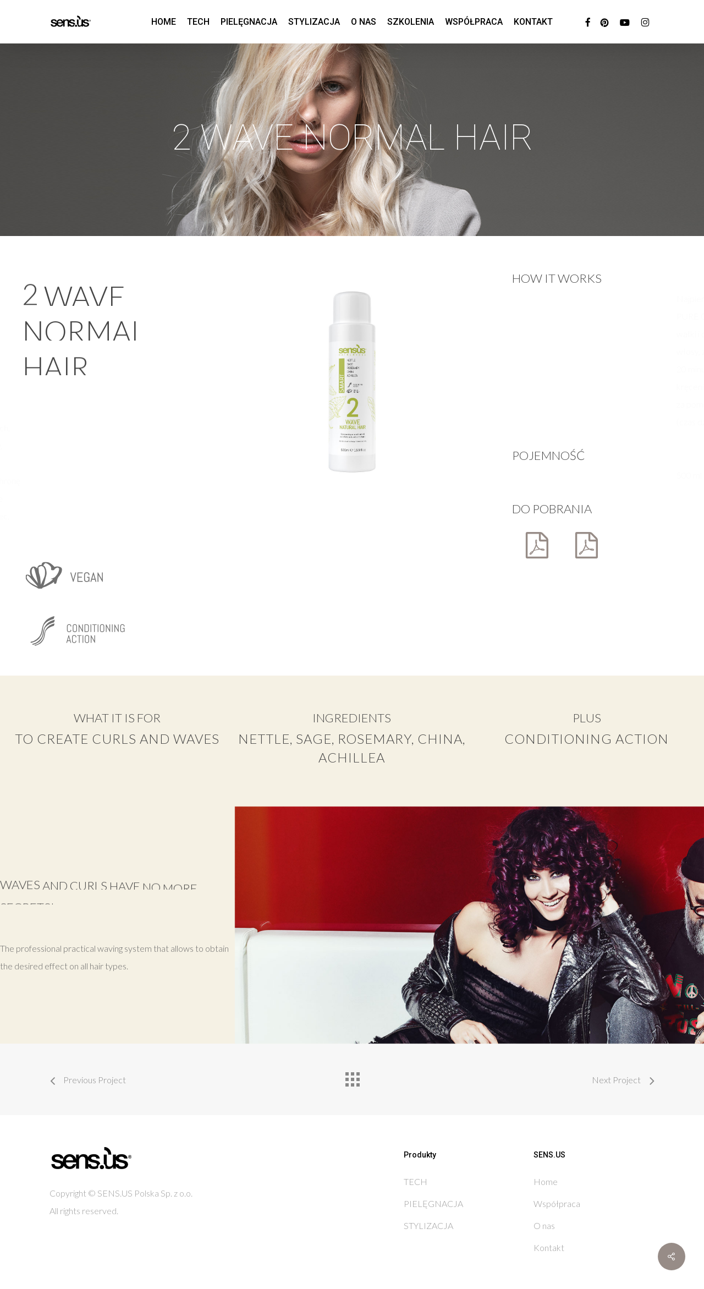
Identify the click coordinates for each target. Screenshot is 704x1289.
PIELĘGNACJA (433, 1203)
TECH (415, 1181)
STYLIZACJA (428, 1225)
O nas (544, 1225)
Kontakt (549, 1247)
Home (546, 1181)
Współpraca (557, 1203)
